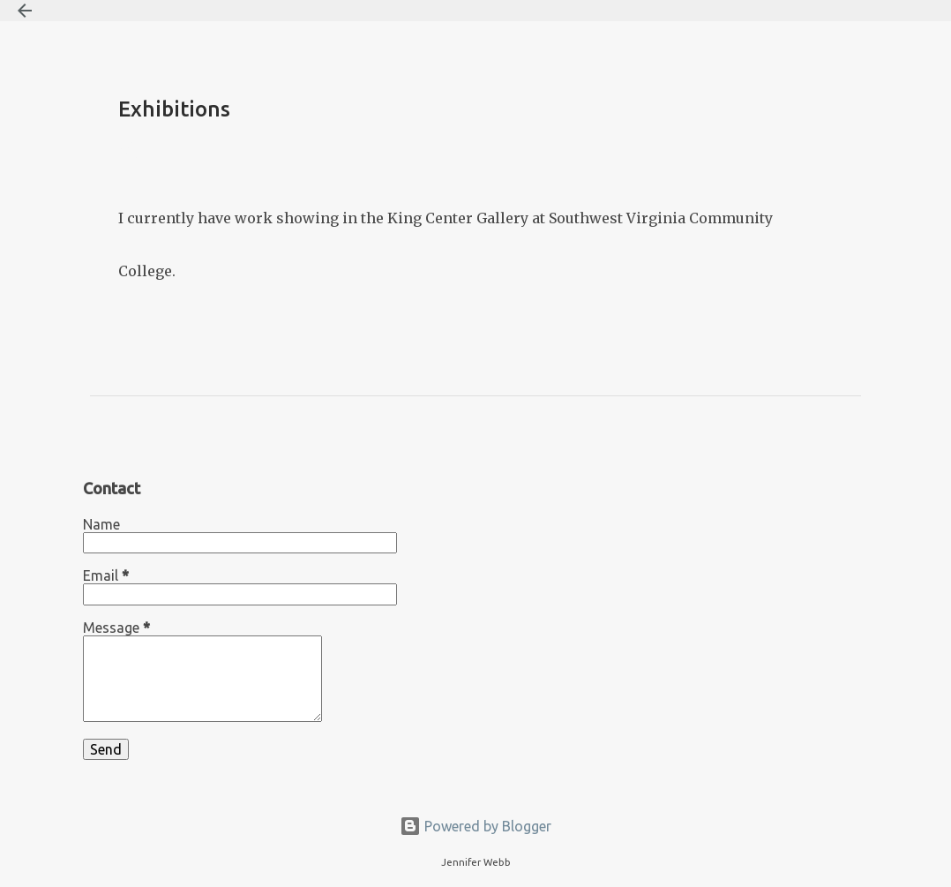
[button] (128, 151)
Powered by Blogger (475, 826)
